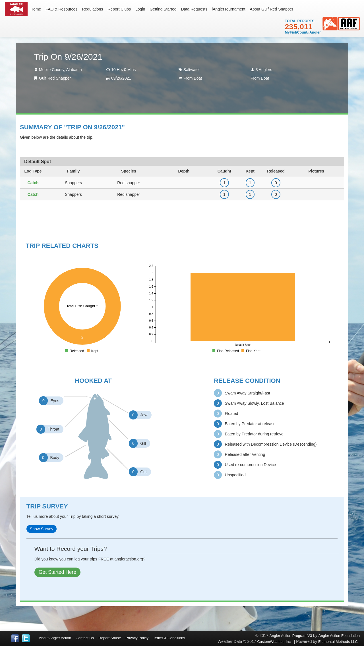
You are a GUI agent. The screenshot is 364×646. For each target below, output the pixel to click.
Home (35, 9)
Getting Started (163, 9)
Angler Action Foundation (339, 635)
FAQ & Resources (61, 9)
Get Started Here (57, 572)
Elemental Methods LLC (339, 641)
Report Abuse (109, 638)
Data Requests (194, 9)
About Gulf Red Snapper (271, 9)
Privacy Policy (136, 638)
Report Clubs (119, 9)
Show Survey (41, 529)
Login (140, 9)
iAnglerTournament (228, 9)
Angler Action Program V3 (291, 635)
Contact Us (85, 638)
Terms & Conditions (169, 638)
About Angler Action (55, 638)
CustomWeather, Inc (274, 641)
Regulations (92, 9)
